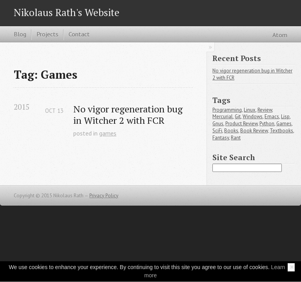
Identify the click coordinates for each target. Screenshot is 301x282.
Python (266, 123)
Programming (227, 110)
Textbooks (281, 130)
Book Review (254, 130)
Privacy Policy (103, 195)
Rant (236, 137)
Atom (279, 35)
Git (238, 116)
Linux (250, 110)
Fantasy (220, 137)
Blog (20, 34)
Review (264, 110)
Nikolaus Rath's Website (67, 12)
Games (284, 123)
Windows (253, 116)
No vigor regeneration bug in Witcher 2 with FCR (128, 114)
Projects (47, 34)
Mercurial (222, 116)
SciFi (217, 130)
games (107, 133)
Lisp (285, 116)
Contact (79, 34)
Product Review (241, 123)
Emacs (272, 116)
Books (231, 130)
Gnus (217, 123)
